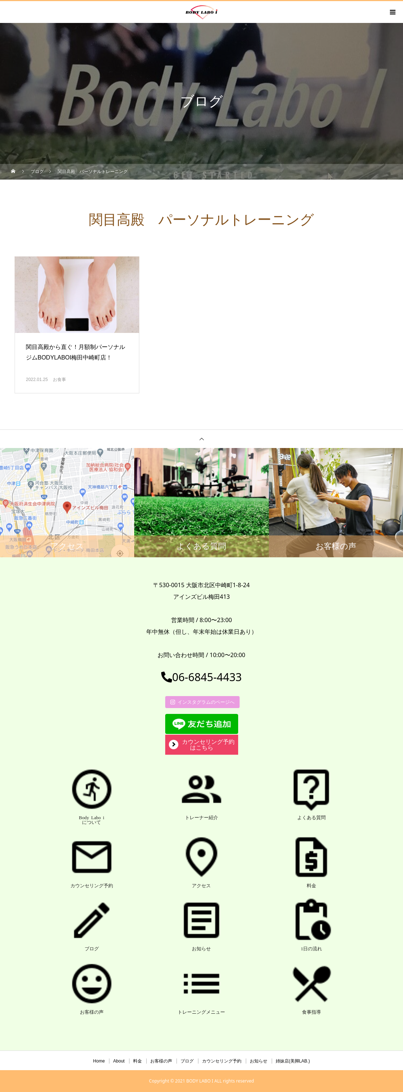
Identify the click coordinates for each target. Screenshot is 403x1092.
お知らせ (258, 1061)
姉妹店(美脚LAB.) (293, 1061)
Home (99, 1061)
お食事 (59, 379)
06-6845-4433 (201, 676)
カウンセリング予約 (221, 1061)
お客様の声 (161, 1061)
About (118, 1061)
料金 (137, 1061)
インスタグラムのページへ (202, 702)
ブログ (187, 1061)
